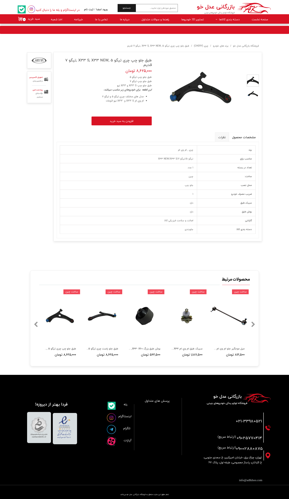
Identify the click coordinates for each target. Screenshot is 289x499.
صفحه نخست (260, 19)
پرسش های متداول (157, 401)
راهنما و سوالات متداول (155, 19)
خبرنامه (78, 19)
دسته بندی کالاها (229, 19)
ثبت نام (89, 9)
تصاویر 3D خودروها (192, 19)
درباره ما (124, 19)
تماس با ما (101, 19)
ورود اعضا (102, 9)
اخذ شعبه (56, 19)
